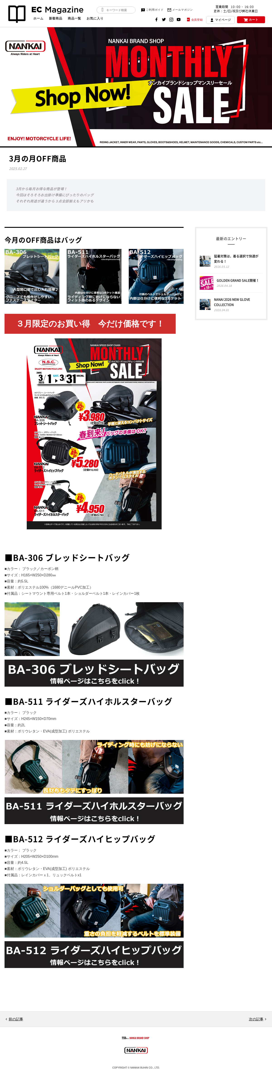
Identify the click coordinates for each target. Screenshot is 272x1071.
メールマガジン (180, 10)
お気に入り (95, 18)
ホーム (38, 18)
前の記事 (16, 1019)
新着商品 (55, 18)
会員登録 (194, 19)
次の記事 (256, 1019)
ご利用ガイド (152, 10)
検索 (102, 10)
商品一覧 (74, 18)
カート (251, 20)
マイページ (220, 20)
